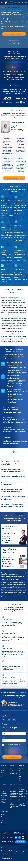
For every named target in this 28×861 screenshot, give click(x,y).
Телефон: (5, 730)
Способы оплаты (19, 854)
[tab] (10, 85)
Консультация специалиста (14, 34)
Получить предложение (12, 757)
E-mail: (4, 737)
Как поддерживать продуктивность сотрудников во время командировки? (13, 498)
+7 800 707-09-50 (18, 2)
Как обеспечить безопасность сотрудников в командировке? (11, 470)
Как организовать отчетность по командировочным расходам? (12, 490)
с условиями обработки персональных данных (12, 745)
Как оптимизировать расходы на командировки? (12, 483)
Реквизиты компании (6, 854)
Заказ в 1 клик (20, 841)
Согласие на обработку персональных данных (14, 851)
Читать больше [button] (5, 597)
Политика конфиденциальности (10, 848)
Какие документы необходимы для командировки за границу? (13, 477)
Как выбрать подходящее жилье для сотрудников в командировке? (12, 505)
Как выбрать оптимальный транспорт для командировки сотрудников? (11, 463)
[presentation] (13, 751)
